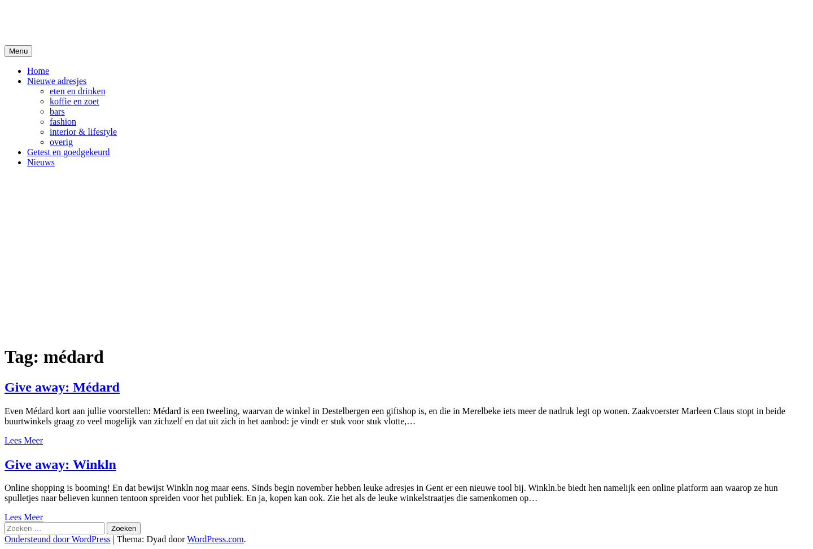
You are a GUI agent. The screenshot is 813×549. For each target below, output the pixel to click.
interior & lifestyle (83, 132)
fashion (63, 121)
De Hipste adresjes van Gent (114, 22)
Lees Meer (24, 440)
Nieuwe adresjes (56, 81)
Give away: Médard (62, 387)
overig (61, 142)
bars (57, 111)
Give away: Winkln (60, 464)
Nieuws (41, 162)
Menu (18, 51)
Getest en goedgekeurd (68, 152)
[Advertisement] (406, 256)
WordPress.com (215, 539)
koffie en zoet (74, 101)
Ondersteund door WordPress (58, 539)
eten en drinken (78, 91)
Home (38, 71)
